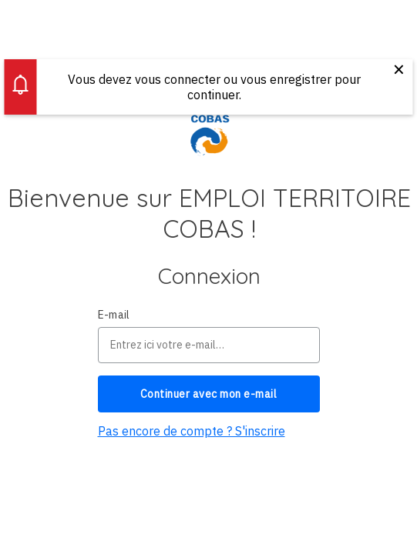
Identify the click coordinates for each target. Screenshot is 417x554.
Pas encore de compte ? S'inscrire (191, 431)
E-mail (114, 315)
